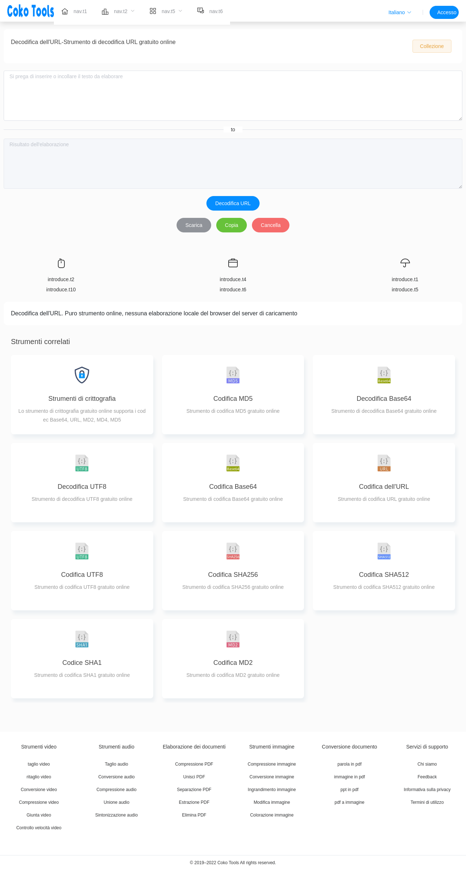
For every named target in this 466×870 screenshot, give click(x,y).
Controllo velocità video (39, 827)
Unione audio (117, 802)
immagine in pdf (349, 776)
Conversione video (39, 789)
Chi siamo (427, 764)
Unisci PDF (194, 776)
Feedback (427, 776)
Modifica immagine (272, 802)
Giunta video (39, 815)
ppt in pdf (349, 789)
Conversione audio (116, 776)
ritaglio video (39, 776)
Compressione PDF (194, 764)
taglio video (39, 764)
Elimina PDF (194, 815)
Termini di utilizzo (427, 802)
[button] (400, 12)
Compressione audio (116, 789)
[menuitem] (74, 11)
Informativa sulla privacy (427, 789)
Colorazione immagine (271, 815)
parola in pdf (349, 764)
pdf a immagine (349, 802)
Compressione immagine (272, 764)
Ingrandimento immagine (272, 789)
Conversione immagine (271, 776)
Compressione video (39, 802)
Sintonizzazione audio (116, 815)
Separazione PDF (194, 789)
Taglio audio (116, 764)
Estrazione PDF (194, 802)
